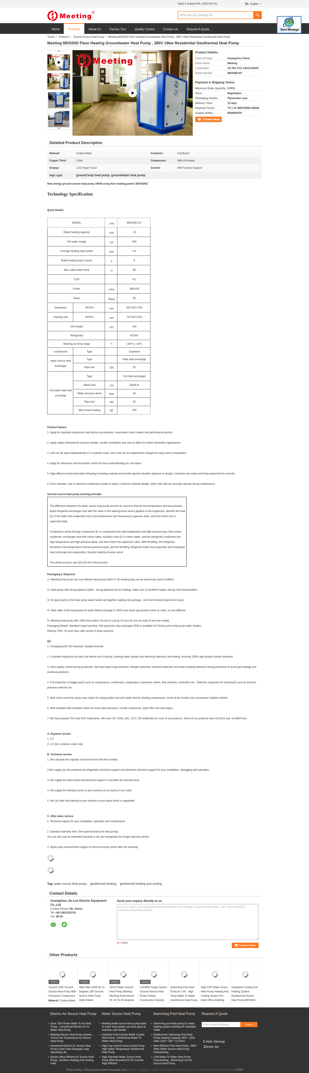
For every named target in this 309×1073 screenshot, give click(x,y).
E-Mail (207, 1041)
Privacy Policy (74, 1069)
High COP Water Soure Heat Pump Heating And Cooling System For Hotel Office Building (215, 994)
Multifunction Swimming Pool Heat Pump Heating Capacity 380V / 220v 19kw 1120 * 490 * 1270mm (174, 1038)
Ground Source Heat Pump (88, 36)
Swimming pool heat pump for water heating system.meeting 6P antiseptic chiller (174, 1026)
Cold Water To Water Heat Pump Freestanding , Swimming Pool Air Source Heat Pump (172, 1060)
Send (248, 1024)
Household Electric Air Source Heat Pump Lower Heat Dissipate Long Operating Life (70, 1049)
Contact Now (202, 118)
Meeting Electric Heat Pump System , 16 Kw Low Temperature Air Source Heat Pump (71, 1038)
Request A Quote (198, 29)
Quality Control (145, 29)
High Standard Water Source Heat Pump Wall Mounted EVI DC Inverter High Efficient (123, 1060)
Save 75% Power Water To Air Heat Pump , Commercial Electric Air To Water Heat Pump (70, 1026)
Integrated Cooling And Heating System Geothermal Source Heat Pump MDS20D (244, 994)
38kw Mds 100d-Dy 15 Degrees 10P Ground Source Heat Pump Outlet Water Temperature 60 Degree (92, 996)
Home (55, 29)
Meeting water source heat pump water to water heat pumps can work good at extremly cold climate (124, 1026)
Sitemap (219, 1041)
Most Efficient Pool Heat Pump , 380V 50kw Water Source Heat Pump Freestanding (175, 1049)
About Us (95, 29)
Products (74, 29)
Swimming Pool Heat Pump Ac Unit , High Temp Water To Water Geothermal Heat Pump (183, 994)
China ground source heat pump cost (105, 1069)
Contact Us (170, 29)
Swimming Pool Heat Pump (174, 1014)
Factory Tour (117, 29)
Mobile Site (211, 1046)
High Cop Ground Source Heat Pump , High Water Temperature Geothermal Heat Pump (124, 1049)
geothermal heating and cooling (141, 883)
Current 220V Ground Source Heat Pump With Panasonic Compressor (62, 991)
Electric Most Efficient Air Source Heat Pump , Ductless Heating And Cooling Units (72, 1060)
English (256, 3)
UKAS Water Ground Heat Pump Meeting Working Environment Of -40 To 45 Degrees (121, 994)
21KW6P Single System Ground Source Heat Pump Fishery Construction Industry (153, 994)
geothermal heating (103, 883)
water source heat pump (70, 883)
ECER (239, 1069)
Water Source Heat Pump (121, 1014)
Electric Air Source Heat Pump (73, 1014)
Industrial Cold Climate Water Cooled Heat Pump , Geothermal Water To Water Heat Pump (123, 1038)
